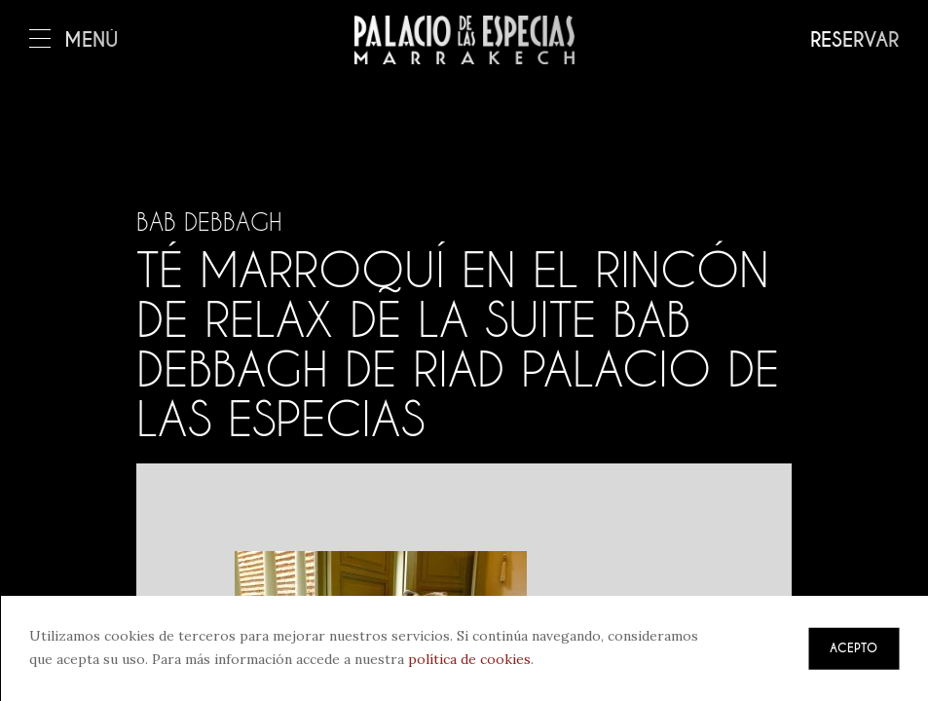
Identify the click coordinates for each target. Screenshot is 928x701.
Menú (74, 40)
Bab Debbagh (208, 222)
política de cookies (469, 659)
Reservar (854, 40)
